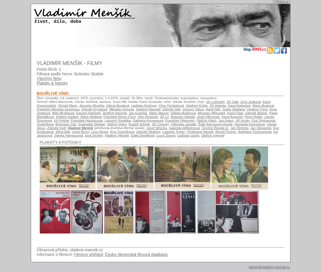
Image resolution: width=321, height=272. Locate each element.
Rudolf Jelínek (139, 124)
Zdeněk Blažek (256, 113)
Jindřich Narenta (114, 113)
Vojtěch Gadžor (67, 116)
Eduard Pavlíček (88, 113)
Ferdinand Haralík (200, 131)
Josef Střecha (156, 128)
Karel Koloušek (239, 105)
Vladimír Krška (197, 105)
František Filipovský (180, 120)
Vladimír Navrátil (148, 109)
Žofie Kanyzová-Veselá (215, 124)
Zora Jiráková (250, 102)
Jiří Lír (164, 116)
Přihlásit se (281, 1)
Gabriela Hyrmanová (148, 120)
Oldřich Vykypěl (212, 135)
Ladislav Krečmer (144, 105)
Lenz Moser (99, 131)
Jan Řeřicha (239, 128)
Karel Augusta (232, 116)
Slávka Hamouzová (68, 135)
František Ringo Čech (119, 116)
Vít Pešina (61, 120)
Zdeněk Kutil (56, 128)
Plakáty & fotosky (52, 83)
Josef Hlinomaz (208, 116)
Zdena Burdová (117, 105)
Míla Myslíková (63, 113)
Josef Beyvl (80, 131)
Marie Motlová (90, 116)
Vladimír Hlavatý (117, 135)
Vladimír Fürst (257, 109)
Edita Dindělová (143, 135)
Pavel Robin (253, 116)
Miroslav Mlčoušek (211, 113)
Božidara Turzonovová (254, 131)
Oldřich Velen (117, 124)
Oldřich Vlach (206, 120)
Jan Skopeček (260, 128)
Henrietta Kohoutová (249, 124)
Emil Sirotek (94, 135)
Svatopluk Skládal (91, 124)
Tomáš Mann (67, 105)
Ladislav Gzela (188, 135)
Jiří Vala (233, 102)
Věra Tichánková (171, 105)
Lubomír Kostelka (118, 120)
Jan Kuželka (138, 113)
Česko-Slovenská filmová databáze (136, 254)
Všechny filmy (49, 78)
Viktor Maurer (159, 113)
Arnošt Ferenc (225, 131)
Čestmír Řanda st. (215, 128)
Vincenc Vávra (193, 109)
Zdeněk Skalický (148, 131)
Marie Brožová (263, 105)
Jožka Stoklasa (233, 109)
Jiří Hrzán (242, 120)
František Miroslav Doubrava (58, 109)
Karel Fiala (235, 113)
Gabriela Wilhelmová (184, 128)
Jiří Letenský (215, 102)
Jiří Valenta (217, 105)
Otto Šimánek (148, 116)
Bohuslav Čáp (65, 124)
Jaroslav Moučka (91, 105)
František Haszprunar (87, 120)
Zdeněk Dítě (171, 109)
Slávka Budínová (183, 113)
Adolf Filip (213, 109)
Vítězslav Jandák (183, 124)
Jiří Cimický (160, 124)
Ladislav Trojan (173, 131)
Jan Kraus (226, 120)
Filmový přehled (88, 254)
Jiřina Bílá (62, 131)
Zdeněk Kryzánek (94, 109)
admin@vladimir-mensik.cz (269, 267)
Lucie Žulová (165, 135)
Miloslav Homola (121, 109)
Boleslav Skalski (183, 116)
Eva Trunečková (122, 131)
